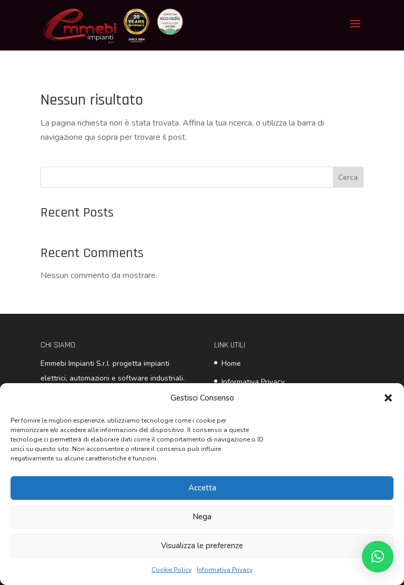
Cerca (348, 177)
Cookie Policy (171, 570)
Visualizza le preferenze (202, 545)
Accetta (202, 488)
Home (231, 363)
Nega (202, 516)
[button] (388, 398)
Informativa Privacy (224, 570)
